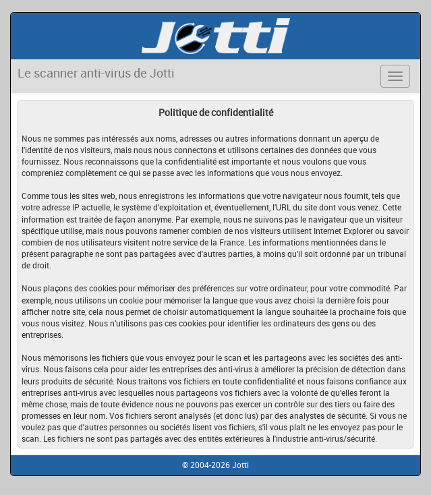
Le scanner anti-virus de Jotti (96, 73)
